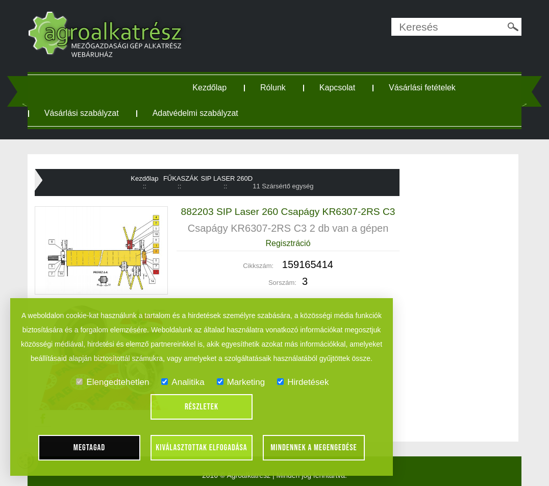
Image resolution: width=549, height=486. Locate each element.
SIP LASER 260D (227, 178)
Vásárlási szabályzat (81, 113)
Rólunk (273, 87)
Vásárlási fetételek (422, 87)
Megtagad (89, 448)
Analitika (182, 382)
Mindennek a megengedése (313, 448)
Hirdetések (303, 382)
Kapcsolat (337, 87)
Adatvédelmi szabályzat (195, 113)
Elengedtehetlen (112, 382)
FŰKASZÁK (180, 178)
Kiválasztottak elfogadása (201, 448)
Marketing (241, 382)
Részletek (201, 407)
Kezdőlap (209, 87)
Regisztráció (288, 243)
